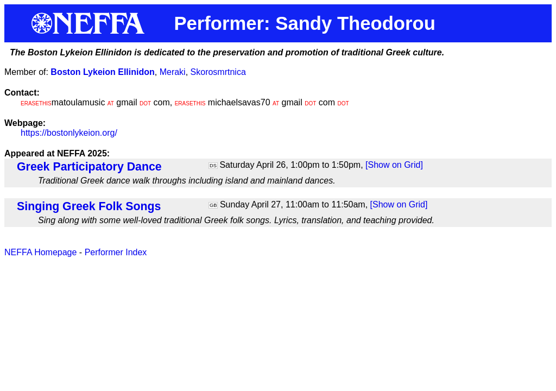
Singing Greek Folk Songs (89, 206)
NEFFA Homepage (40, 252)
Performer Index (116, 252)
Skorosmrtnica (218, 72)
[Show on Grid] (394, 164)
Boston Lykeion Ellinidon (102, 72)
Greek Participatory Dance (89, 166)
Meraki (173, 72)
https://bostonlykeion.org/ (69, 132)
